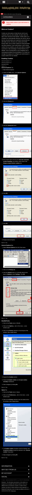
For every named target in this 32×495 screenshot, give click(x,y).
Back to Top (4, 242)
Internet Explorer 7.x (7, 61)
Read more (13, 490)
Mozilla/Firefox (5, 64)
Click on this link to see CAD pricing (11, 14)
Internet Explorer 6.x (7, 62)
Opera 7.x (4, 66)
